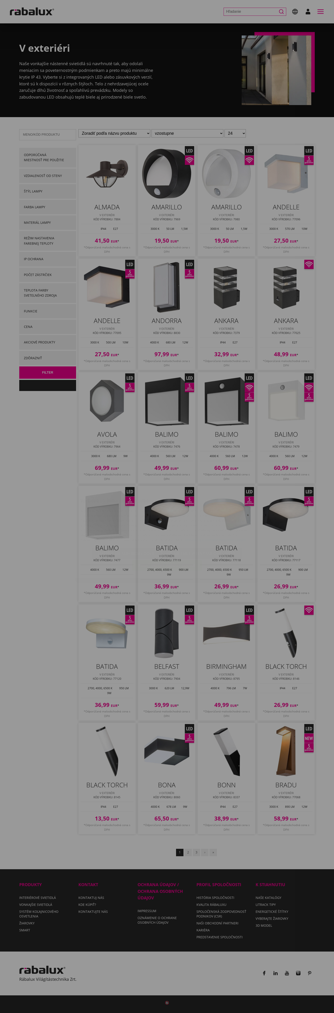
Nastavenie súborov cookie (126, 526)
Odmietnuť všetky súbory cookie (202, 526)
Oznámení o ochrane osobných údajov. (216, 512)
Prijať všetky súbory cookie (167, 537)
